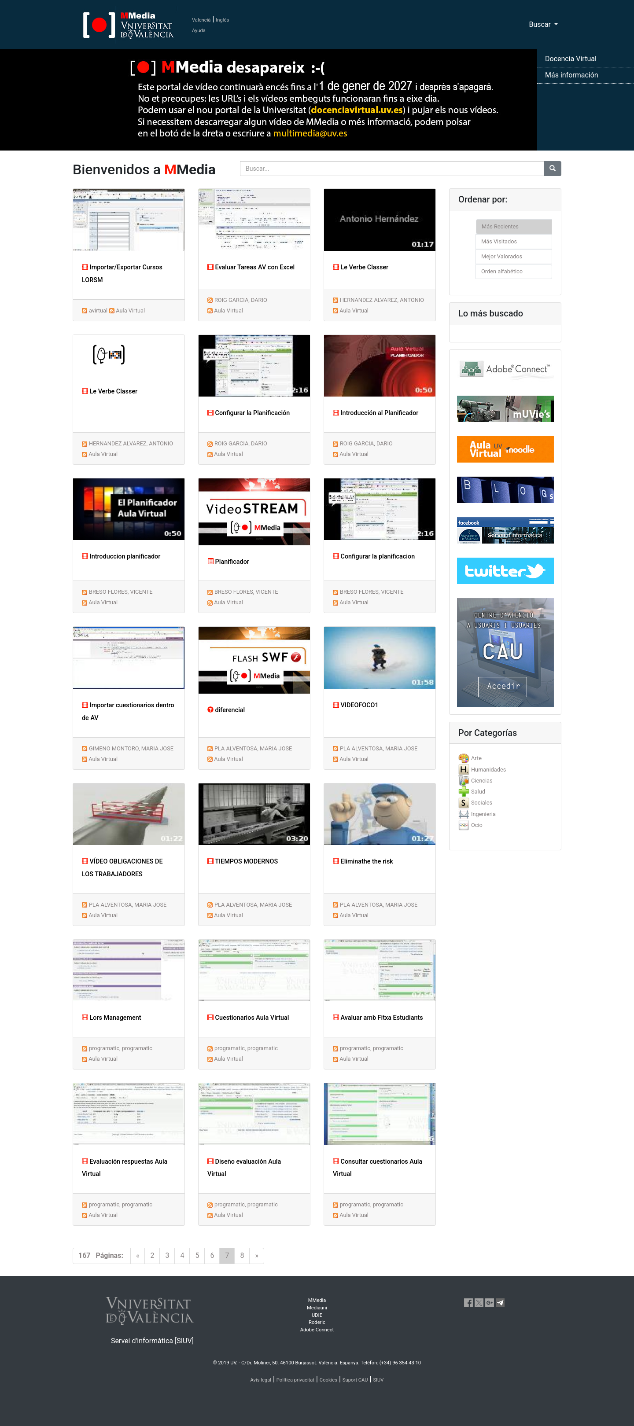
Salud (478, 791)
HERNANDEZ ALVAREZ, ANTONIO (382, 300)
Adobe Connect (317, 1330)
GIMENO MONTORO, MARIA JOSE (131, 748)
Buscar (541, 24)
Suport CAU (355, 1380)
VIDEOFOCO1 (356, 705)
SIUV (378, 1380)
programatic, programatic (120, 1048)
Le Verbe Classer (360, 267)
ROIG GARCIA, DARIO (240, 300)
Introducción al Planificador (375, 413)
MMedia (317, 1300)
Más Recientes (500, 226)
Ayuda (199, 30)
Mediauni (317, 1308)
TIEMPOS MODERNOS (242, 861)
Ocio (477, 825)
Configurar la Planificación (248, 413)
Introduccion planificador (121, 556)
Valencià (201, 20)
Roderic (317, 1322)
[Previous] (137, 1256)
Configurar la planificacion (374, 556)
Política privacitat (295, 1380)
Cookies (328, 1380)
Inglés (222, 20)
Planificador (228, 562)
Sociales (481, 802)
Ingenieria (483, 814)
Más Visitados (499, 241)
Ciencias (482, 780)
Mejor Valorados (501, 256)
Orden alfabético (502, 271)
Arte (476, 758)
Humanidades (488, 769)
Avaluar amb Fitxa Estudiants (378, 1018)
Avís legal (261, 1380)
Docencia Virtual (571, 59)
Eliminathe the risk (363, 861)
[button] (47, 713)
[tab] (505, 758)
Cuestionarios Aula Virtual (248, 1018)
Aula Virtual (130, 310)
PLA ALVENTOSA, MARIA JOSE (253, 748)
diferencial (226, 710)
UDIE (317, 1315)
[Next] (256, 1256)
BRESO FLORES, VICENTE (121, 591)
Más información (571, 75)
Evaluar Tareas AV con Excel (251, 267)
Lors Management (111, 1018)
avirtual (98, 310)
